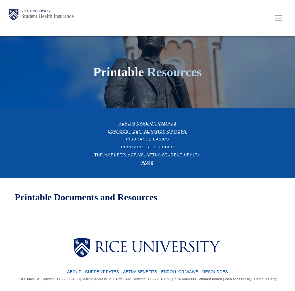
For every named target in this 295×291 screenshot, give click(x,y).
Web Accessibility (238, 279)
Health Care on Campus (147, 123)
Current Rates (102, 271)
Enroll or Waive (179, 271)
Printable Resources (147, 147)
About (74, 271)
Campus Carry (265, 279)
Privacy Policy (210, 279)
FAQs (147, 162)
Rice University (36, 11)
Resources (215, 271)
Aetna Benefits (140, 271)
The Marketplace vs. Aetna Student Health (147, 155)
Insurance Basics (147, 139)
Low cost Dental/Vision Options (147, 131)
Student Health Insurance (47, 16)
